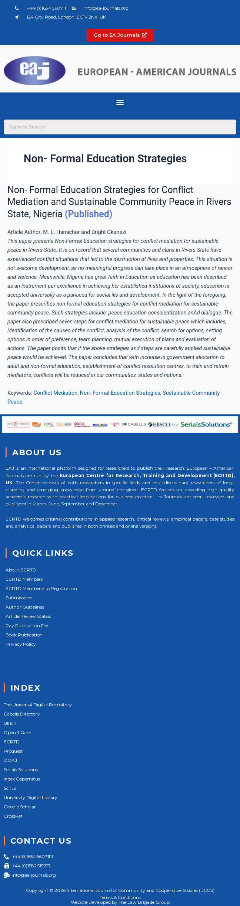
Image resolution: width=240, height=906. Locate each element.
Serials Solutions (21, 769)
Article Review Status (28, 616)
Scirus (10, 788)
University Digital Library (30, 797)
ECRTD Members (24, 579)
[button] (120, 102)
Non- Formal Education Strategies (120, 393)
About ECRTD (21, 570)
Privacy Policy (21, 644)
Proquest (13, 751)
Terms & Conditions (120, 897)
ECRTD (12, 741)
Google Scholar (20, 806)
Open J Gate (17, 732)
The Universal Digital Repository (38, 704)
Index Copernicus (22, 779)
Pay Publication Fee (27, 625)
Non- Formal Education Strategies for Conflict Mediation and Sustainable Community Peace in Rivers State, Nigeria (119, 202)
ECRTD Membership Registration (41, 588)
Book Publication (24, 635)
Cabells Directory (22, 714)
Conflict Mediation (55, 393)
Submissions (19, 597)
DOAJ (10, 760)
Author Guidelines (25, 607)
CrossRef (13, 816)
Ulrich (10, 723)
